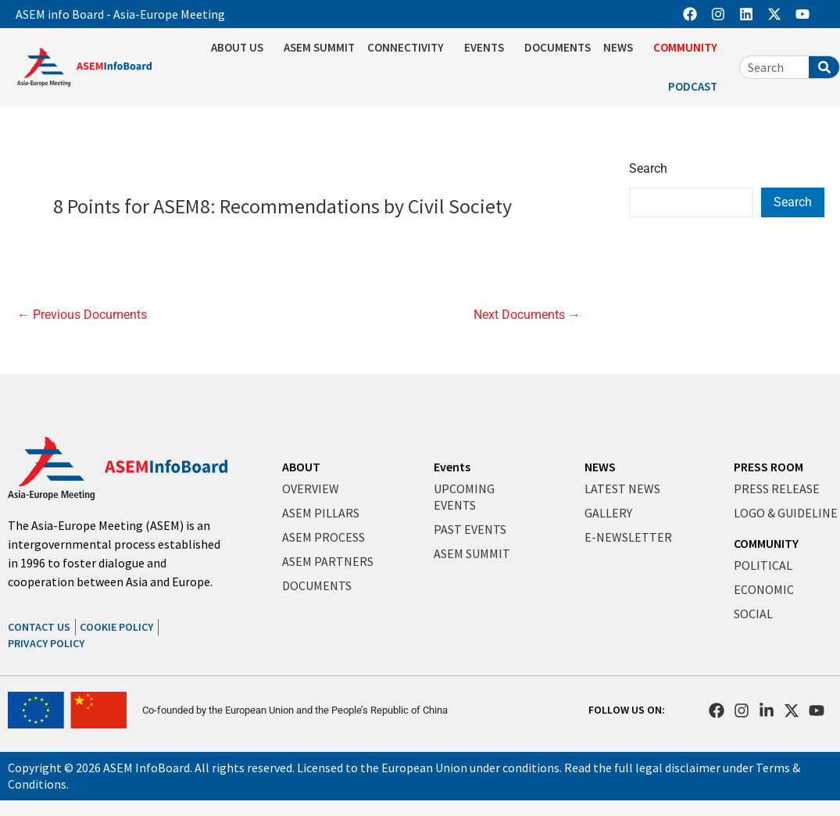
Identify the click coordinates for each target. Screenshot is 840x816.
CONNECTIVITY (409, 47)
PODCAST (696, 87)
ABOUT (301, 466)
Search (648, 168)
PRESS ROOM (768, 466)
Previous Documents (82, 315)
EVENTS (488, 47)
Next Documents (527, 315)
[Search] (824, 67)
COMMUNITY (689, 47)
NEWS (622, 47)
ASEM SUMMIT (319, 47)
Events (452, 466)
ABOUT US (241, 47)
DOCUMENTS (557, 47)
